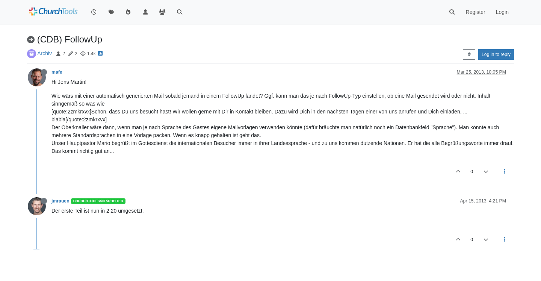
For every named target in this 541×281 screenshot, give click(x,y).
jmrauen (60, 201)
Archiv (44, 53)
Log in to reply (496, 54)
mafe (56, 72)
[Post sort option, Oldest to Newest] (469, 54)
